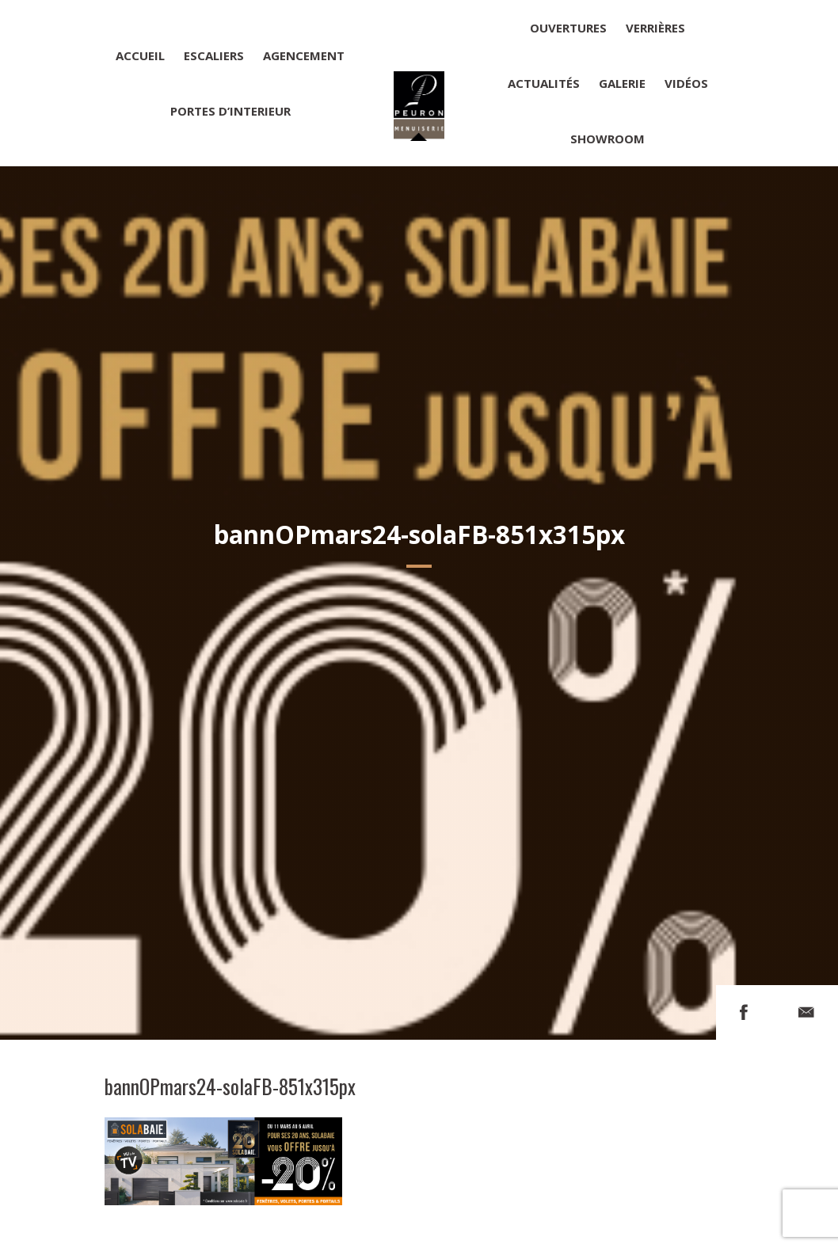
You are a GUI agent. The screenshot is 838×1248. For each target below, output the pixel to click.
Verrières (655, 28)
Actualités (544, 83)
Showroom (607, 138)
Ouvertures (568, 28)
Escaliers (214, 55)
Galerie (622, 83)
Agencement (304, 55)
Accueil (140, 55)
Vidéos (686, 83)
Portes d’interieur (230, 111)
